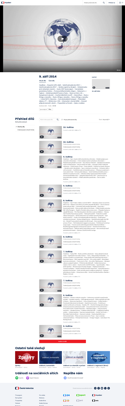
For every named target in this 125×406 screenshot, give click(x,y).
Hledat (103, 3)
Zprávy (50, 109)
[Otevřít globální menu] (121, 2)
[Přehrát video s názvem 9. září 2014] (63, 39)
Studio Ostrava (43, 402)
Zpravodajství (43, 109)
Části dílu (52, 81)
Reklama (41, 397)
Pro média (42, 394)
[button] (62, 38)
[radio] (25, 126)
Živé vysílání (18, 397)
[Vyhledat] (57, 119)
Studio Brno (42, 400)
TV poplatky (18, 400)
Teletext (17, 402)
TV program (18, 394)
